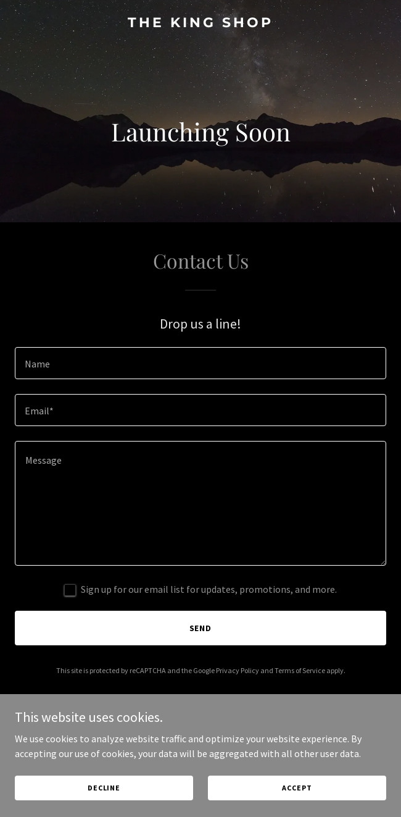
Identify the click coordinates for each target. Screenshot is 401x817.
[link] (200, 23)
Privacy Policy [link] (237, 670)
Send (200, 628)
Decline (104, 787)
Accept (297, 787)
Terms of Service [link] (300, 670)
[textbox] (200, 363)
